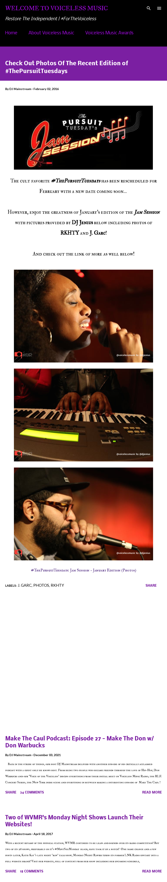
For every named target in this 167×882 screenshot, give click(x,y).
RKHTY (57, 585)
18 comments (31, 871)
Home (11, 33)
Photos (41, 585)
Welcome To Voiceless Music (56, 8)
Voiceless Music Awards (109, 33)
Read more (152, 792)
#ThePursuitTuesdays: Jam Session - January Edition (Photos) (83, 570)
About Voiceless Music (51, 33)
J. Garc (25, 585)
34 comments (32, 792)
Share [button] (151, 586)
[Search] (148, 7)
